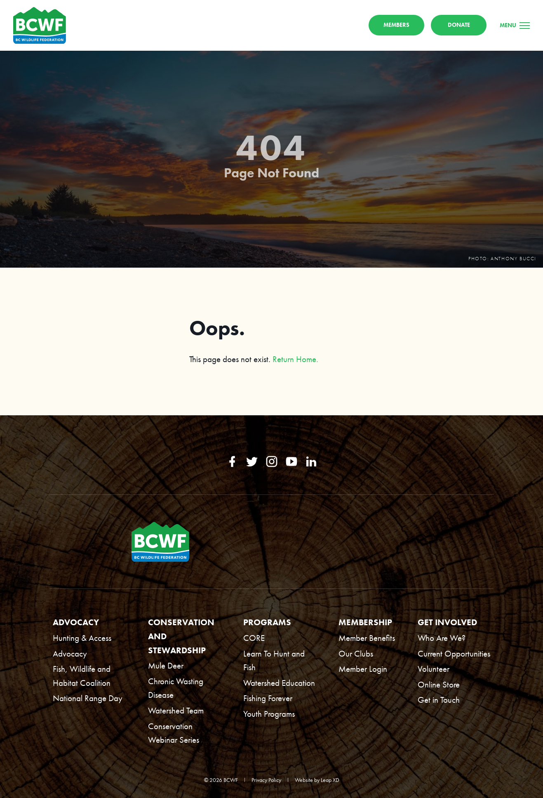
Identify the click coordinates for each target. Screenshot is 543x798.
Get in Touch (439, 699)
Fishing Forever (267, 698)
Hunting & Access (82, 637)
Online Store (439, 684)
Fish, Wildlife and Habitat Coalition (81, 675)
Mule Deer (165, 665)
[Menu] (515, 25)
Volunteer (433, 668)
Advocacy (70, 653)
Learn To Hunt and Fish (274, 660)
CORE (254, 637)
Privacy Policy (266, 780)
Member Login (362, 668)
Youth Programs (269, 713)
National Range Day (87, 698)
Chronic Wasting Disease (175, 688)
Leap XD (330, 780)
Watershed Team (176, 710)
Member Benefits (366, 637)
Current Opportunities (454, 653)
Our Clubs (355, 653)
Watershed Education (279, 682)
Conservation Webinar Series (173, 733)
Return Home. (295, 359)
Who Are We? (441, 637)
